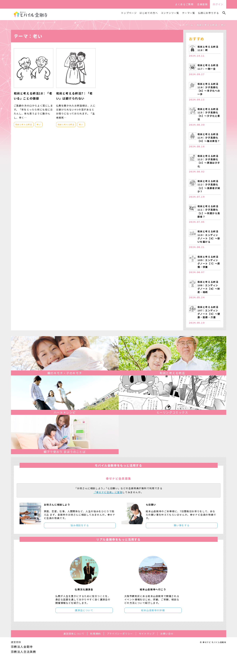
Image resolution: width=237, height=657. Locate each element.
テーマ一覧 (188, 12)
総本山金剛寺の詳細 (153, 610)
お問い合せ (166, 633)
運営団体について (74, 633)
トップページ (129, 12)
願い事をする (182, 525)
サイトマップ (147, 633)
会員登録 (202, 4)
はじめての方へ (149, 12)
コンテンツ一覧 (170, 12)
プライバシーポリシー (120, 633)
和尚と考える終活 (23, 124)
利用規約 (95, 633)
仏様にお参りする (208, 12)
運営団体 (16, 642)
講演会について (84, 610)
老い (39, 124)
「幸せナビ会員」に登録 (108, 492)
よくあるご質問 (184, 4)
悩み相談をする (80, 525)
